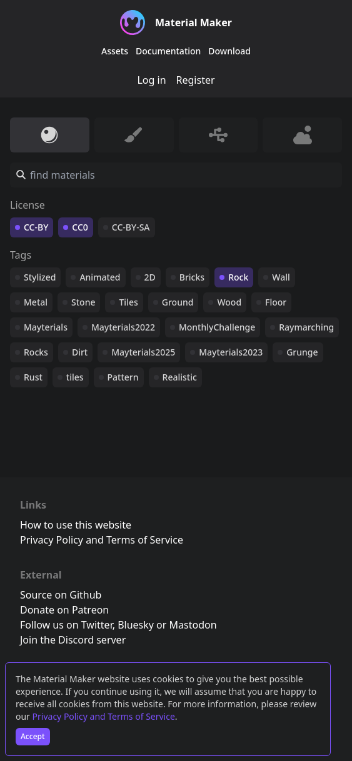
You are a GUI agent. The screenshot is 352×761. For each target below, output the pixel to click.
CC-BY (36, 227)
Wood (229, 302)
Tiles (128, 302)
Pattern (123, 377)
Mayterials (46, 327)
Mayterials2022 (123, 327)
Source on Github (60, 595)
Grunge (302, 352)
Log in (151, 80)
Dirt (80, 352)
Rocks (36, 352)
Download (229, 51)
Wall (280, 277)
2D (150, 277)
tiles (75, 377)
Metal (36, 302)
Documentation (168, 51)
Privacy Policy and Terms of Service (104, 716)
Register (195, 80)
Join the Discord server (73, 640)
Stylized (40, 277)
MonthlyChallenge (217, 327)
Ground (178, 302)
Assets (114, 51)
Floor (275, 302)
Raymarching (306, 327)
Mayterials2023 (231, 352)
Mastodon (193, 625)
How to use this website (75, 525)
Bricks (191, 277)
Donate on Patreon (64, 610)
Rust (33, 377)
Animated (99, 277)
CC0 (80, 227)
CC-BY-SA (131, 227)
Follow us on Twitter (66, 625)
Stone (83, 302)
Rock (238, 277)
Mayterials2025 (143, 352)
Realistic (180, 377)
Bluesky (136, 625)
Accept (33, 736)
